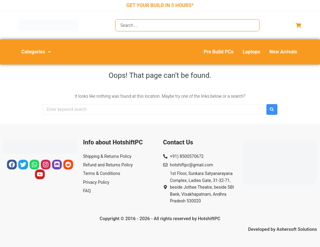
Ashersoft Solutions (296, 229)
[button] (36, 51)
